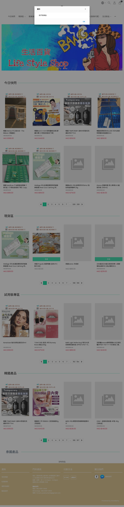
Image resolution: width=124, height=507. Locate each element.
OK (84, 22)
